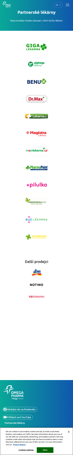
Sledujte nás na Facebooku (21, 409)
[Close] (69, 432)
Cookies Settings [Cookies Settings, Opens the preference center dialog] (26, 450)
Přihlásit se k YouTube (19, 417)
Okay (45, 450)
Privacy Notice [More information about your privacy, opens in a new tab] (19, 444)
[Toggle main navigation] (67, 5)
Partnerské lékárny (15, 423)
